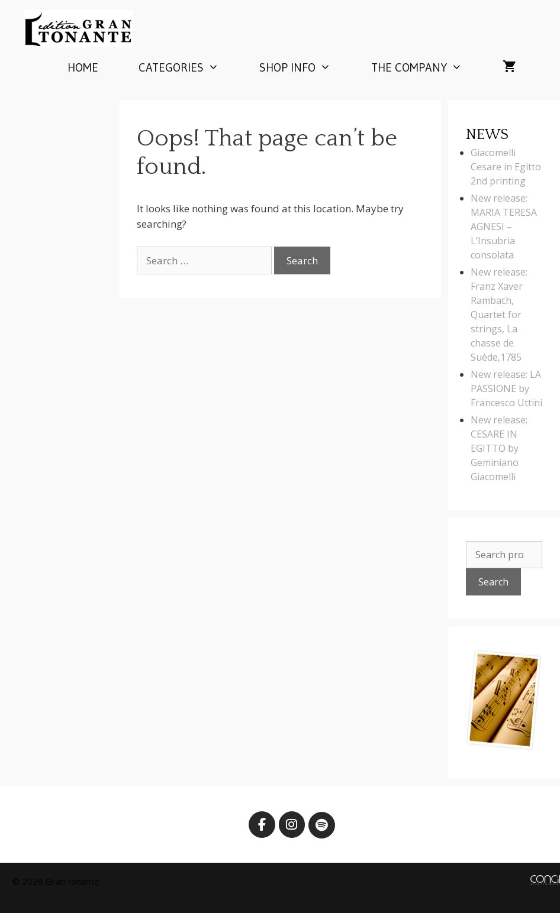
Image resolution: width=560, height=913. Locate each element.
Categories (189, 67)
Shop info (305, 67)
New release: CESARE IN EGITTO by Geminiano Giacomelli (499, 448)
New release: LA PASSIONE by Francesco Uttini (506, 388)
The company (426, 67)
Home (82, 67)
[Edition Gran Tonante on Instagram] (292, 824)
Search (493, 581)
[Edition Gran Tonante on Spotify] (321, 825)
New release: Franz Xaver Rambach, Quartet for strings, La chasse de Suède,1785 (499, 315)
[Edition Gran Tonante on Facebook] (262, 824)
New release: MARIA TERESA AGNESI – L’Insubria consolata (504, 226)
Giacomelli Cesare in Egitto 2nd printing (506, 166)
